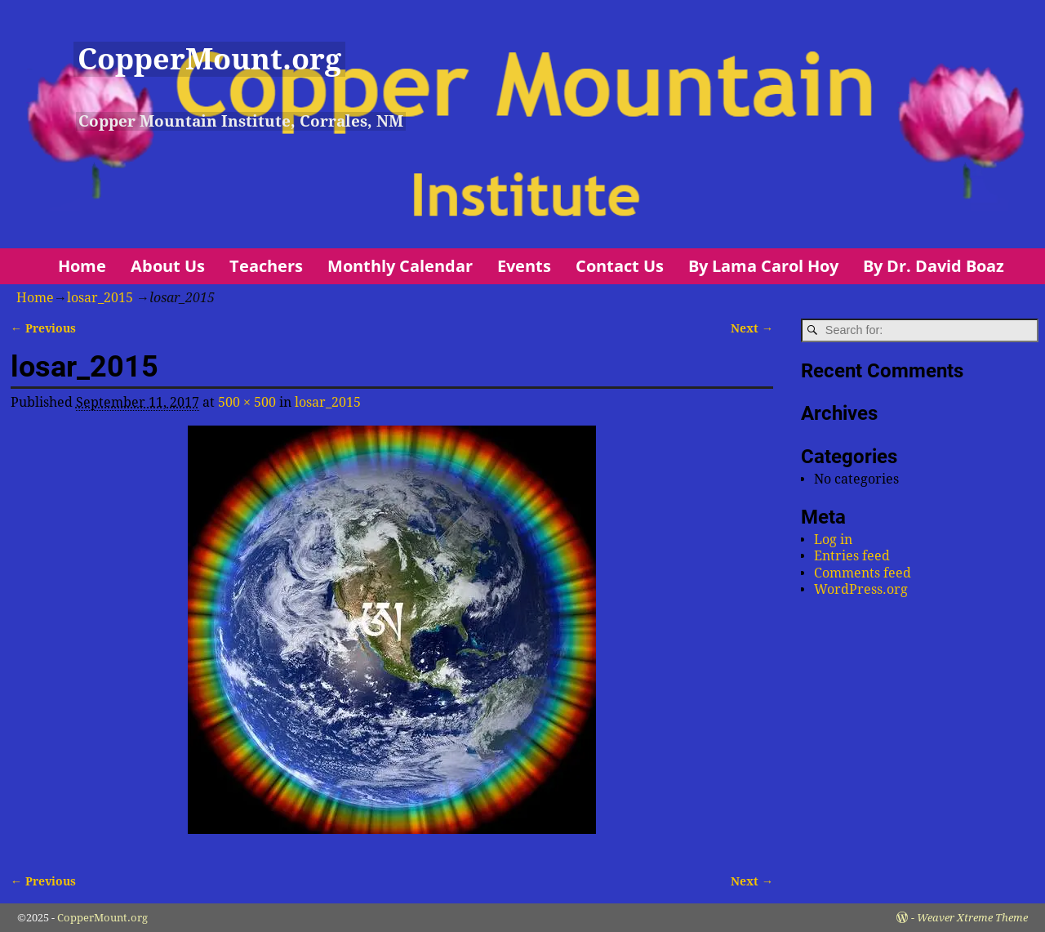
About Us (168, 266)
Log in (833, 539)
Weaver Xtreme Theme (972, 918)
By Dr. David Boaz (933, 266)
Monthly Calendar (400, 266)
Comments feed (862, 573)
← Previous (43, 328)
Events (524, 266)
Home (82, 266)
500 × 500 (247, 402)
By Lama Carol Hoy (763, 266)
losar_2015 (100, 297)
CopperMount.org (209, 59)
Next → (752, 328)
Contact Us (620, 266)
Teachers (266, 266)
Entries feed (852, 556)
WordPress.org (861, 589)
